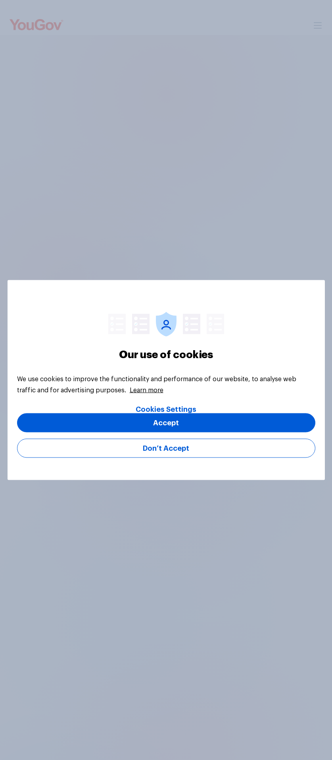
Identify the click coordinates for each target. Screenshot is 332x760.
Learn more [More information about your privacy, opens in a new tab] (146, 390)
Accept (166, 423)
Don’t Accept (166, 448)
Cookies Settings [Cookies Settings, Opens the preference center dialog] (166, 409)
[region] (166, 380)
